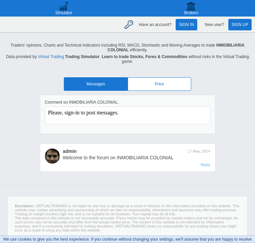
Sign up (240, 24)
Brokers (191, 12)
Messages (95, 84)
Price (159, 84)
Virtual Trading (51, 56)
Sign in (186, 24)
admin (70, 151)
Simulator (63, 12)
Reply (205, 165)
